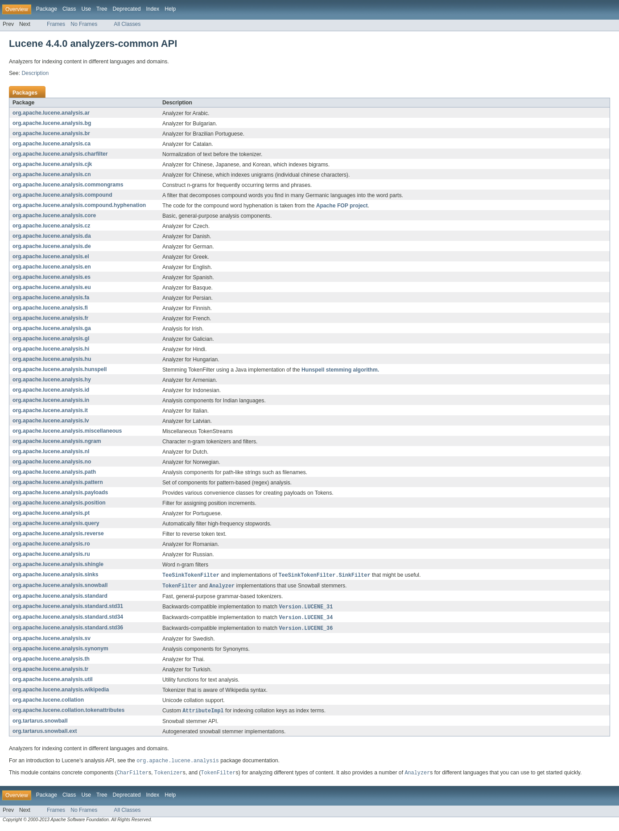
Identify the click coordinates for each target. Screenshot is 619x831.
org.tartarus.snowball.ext (44, 734)
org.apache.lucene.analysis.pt (51, 513)
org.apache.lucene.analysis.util (52, 681)
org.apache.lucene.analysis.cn (51, 174)
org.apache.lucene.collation (48, 702)
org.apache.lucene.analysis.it (50, 410)
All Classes (127, 24)
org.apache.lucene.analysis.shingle (57, 564)
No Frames (83, 24)
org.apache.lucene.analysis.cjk (52, 164)
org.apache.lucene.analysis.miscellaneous (67, 431)
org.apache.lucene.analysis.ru (51, 554)
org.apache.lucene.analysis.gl (50, 338)
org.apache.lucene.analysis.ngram (56, 441)
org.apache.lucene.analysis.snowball (60, 586)
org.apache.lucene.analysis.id (50, 390)
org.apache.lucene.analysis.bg (51, 123)
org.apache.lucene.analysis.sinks (55, 575)
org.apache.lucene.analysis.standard (59, 597)
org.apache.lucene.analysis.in (50, 400)
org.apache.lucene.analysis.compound (62, 195)
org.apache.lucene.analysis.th (51, 661)
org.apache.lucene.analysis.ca (51, 144)
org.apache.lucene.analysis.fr (50, 318)
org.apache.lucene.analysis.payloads (60, 492)
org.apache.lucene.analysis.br (51, 133)
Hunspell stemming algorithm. (340, 370)
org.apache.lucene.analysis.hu (51, 359)
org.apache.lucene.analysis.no (51, 462)
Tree (101, 9)
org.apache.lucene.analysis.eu (51, 287)
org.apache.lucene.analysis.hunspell (59, 369)
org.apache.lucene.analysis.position (59, 503)
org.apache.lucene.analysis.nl (50, 451)
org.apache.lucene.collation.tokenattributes (68, 713)
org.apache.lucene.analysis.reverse (58, 533)
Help (170, 9)
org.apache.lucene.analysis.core (54, 215)
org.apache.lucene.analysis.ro (51, 544)
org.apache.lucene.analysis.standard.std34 (67, 619)
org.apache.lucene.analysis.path (54, 472)
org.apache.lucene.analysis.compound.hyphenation (79, 205)
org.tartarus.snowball (40, 723)
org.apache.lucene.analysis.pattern (57, 482)
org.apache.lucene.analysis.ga (51, 328)
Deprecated (127, 9)
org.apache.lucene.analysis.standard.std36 (67, 630)
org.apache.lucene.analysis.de (51, 246)
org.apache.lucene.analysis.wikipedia (60, 692)
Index (152, 9)
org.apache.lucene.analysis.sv (51, 640)
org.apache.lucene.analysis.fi (50, 308)
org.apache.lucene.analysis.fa (50, 297)
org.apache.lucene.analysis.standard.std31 (67, 607)
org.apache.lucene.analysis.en (51, 267)
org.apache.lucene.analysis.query (55, 523)
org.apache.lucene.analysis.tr (50, 671)
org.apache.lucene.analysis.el (50, 256)
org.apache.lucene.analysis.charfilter (60, 154)
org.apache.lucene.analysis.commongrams (68, 185)
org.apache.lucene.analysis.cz (51, 226)
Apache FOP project (342, 206)
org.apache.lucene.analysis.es (51, 277)
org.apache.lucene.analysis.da (51, 236)
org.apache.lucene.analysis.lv (50, 421)
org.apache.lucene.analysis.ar (51, 113)
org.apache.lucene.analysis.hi (50, 349)
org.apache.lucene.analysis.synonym (60, 651)
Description (35, 73)
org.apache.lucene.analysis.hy (51, 379)
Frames (56, 24)
